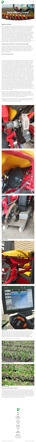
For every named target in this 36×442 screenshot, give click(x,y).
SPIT (18, 419)
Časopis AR (18, 427)
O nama (18, 414)
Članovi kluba (18, 425)
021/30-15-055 (18, 434)
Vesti (18, 423)
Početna (18, 412)
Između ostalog (18, 420)
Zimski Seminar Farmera (18, 417)
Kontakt (18, 431)
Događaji (18, 416)
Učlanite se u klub (18, 426)
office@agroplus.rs (18, 435)
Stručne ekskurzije (18, 418)
